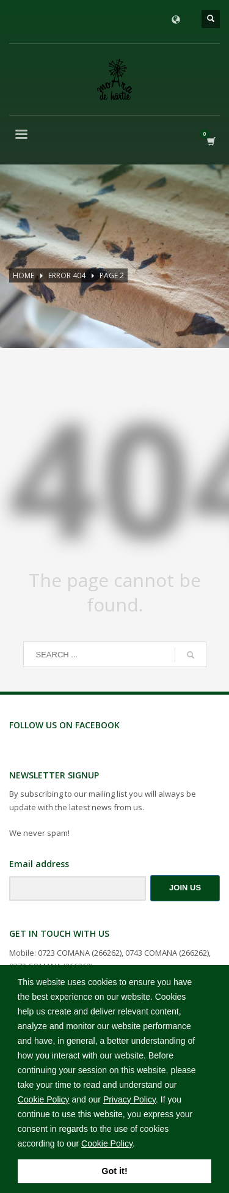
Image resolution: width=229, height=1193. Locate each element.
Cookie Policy (44, 1099)
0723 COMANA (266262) (80, 952)
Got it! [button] (114, 1171)
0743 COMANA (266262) (167, 952)
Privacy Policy (129, 1099)
